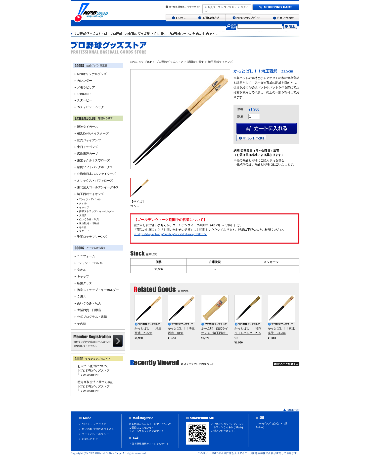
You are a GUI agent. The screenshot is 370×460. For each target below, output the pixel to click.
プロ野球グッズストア (169, 61)
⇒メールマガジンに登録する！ (146, 431)
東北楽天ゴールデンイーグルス (98, 187)
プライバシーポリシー (95, 434)
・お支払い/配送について (91, 366)
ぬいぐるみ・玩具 (89, 219)
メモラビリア (86, 87)
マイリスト (230, 7)
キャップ (84, 207)
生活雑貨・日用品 (89, 223)
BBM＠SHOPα (89, 375)
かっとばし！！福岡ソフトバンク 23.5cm (247, 333)
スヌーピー (84, 100)
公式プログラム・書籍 (92, 317)
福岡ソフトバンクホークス (95, 167)
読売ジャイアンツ (89, 140)
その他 (83, 227)
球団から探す (195, 61)
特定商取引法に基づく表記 (98, 429)
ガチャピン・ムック (90, 107)
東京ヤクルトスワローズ (93, 160)
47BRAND (84, 94)
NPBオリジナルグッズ (92, 74)
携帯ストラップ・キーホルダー (96, 211)
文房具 (83, 215)
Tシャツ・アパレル (89, 199)
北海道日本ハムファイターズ (96, 174)
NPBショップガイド (94, 424)
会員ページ (214, 7)
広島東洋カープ (87, 153)
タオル (83, 203)
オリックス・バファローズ (95, 180)
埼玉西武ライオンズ (220, 61)
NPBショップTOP (141, 61)
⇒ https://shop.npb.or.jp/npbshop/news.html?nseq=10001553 (170, 234)
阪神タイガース (87, 127)
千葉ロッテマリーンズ (92, 236)
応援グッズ (84, 283)
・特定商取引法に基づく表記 (94, 382)
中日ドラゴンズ (87, 147)
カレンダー (84, 80)
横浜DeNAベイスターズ (93, 133)
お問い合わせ (90, 439)
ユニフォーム (86, 256)
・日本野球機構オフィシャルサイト (149, 443)
